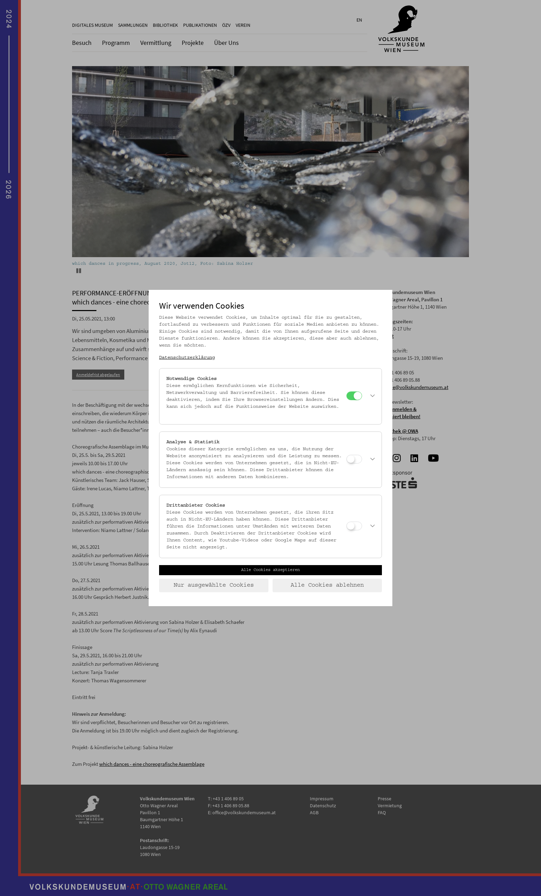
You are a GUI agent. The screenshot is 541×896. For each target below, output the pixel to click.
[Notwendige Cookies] (354, 395)
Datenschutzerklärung (187, 358)
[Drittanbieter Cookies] (354, 526)
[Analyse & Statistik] (354, 459)
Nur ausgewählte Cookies (214, 585)
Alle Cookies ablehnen (327, 585)
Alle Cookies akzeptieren (270, 570)
